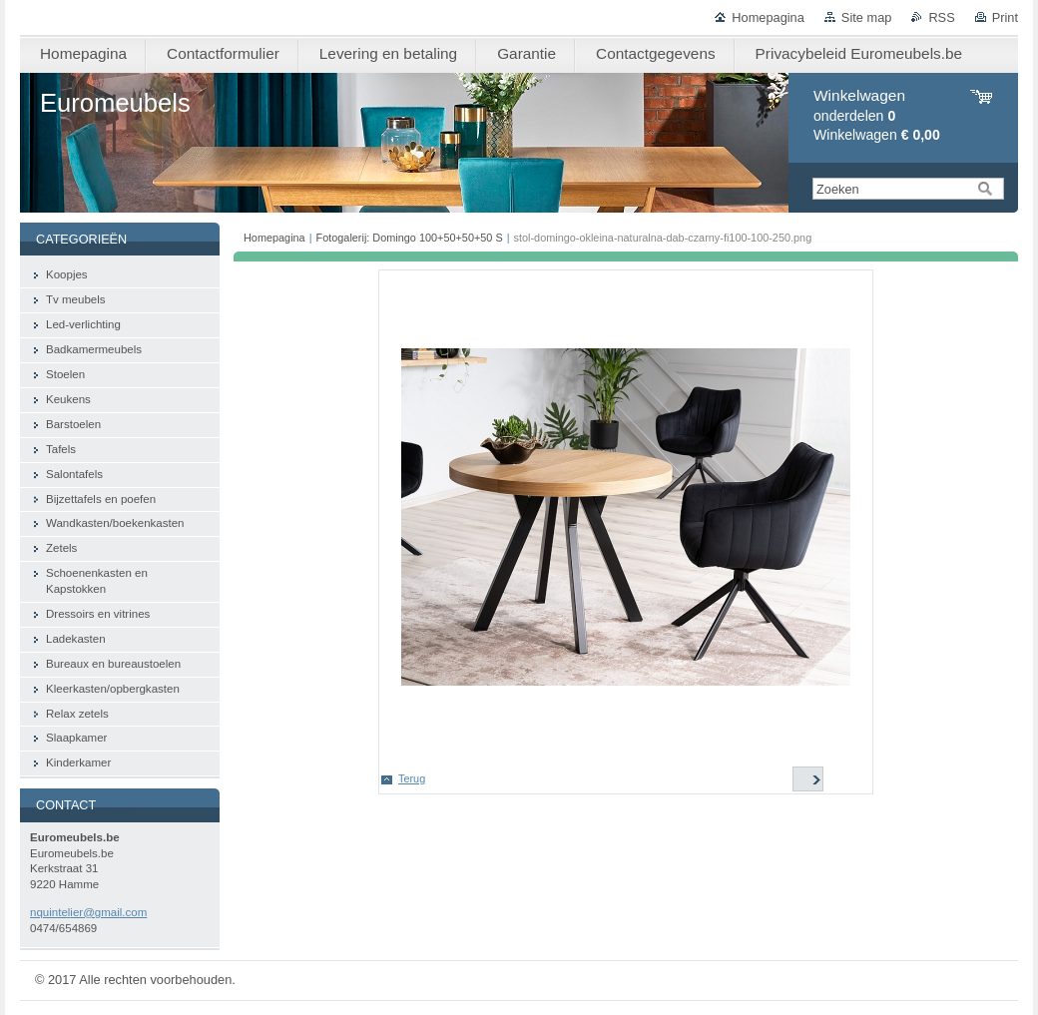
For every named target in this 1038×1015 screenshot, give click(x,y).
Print (1005, 17)
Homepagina (768, 17)
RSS (941, 17)
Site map (866, 17)
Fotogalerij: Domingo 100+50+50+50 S (409, 238)
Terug (411, 778)
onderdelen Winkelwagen (876, 115)
